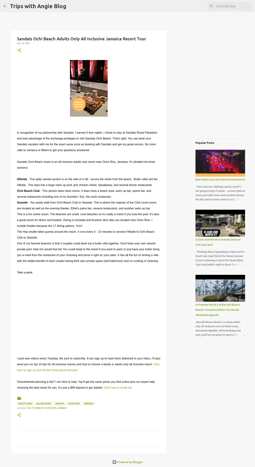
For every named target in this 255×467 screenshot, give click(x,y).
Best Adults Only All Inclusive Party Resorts (220, 179)
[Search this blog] (233, 6)
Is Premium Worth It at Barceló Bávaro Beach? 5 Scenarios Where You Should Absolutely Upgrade (218, 309)
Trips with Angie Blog (38, 6)
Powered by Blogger (127, 462)
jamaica (59, 403)
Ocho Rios (74, 403)
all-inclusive (43, 403)
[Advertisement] (213, 117)
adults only (25, 403)
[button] (19, 50)
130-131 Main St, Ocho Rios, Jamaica (47, 408)
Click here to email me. (118, 387)
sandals (88, 403)
